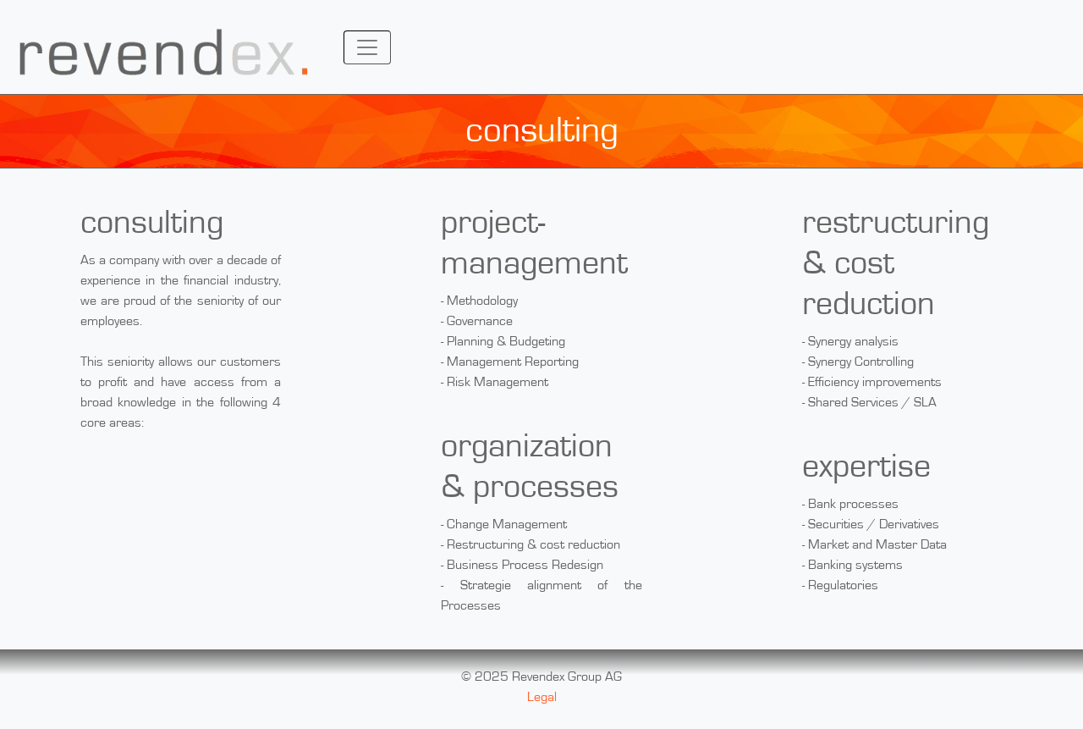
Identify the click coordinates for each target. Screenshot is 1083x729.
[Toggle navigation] (367, 47)
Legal (542, 697)
